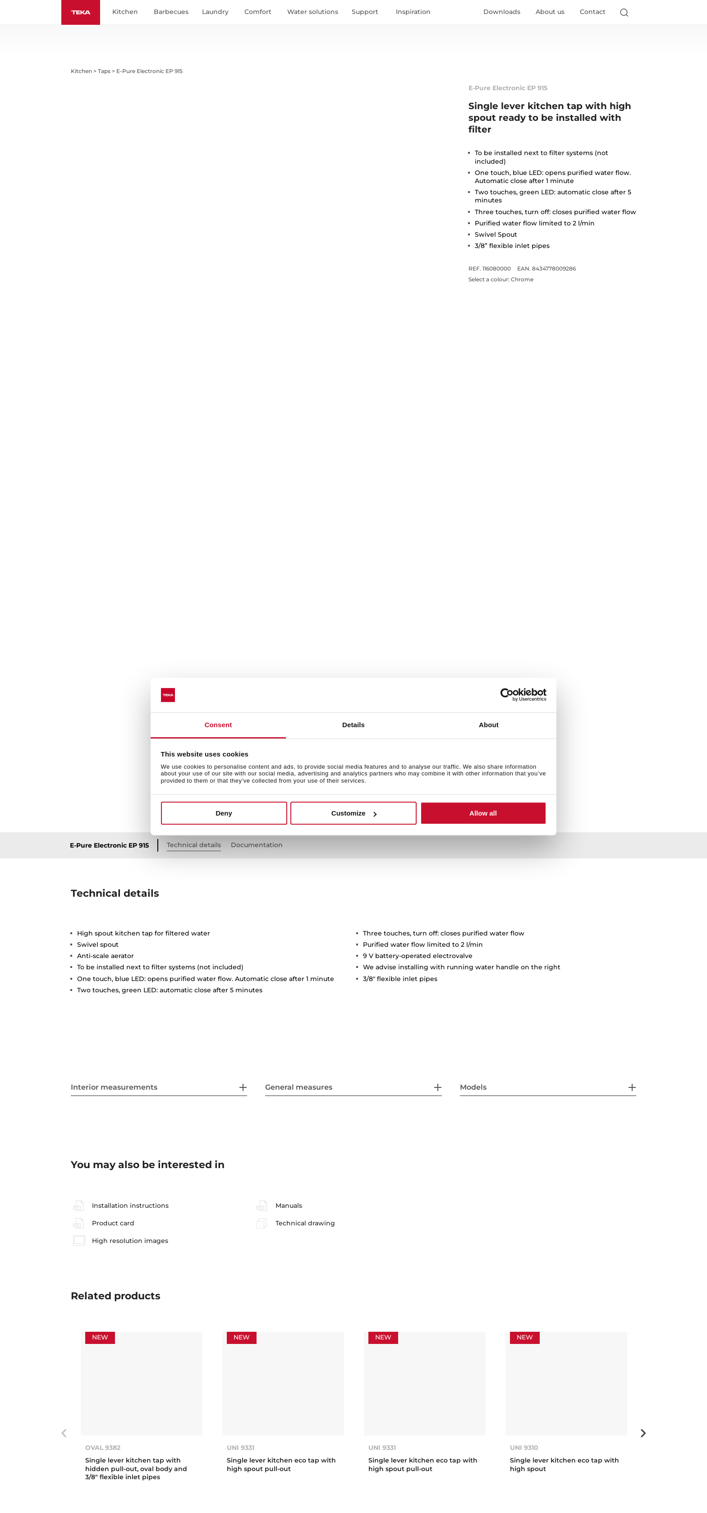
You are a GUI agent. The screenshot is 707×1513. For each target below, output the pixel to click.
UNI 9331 (240, 1448)
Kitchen (128, 12)
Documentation (260, 845)
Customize (353, 813)
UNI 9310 (524, 1448)
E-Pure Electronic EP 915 (112, 846)
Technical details (197, 845)
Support (368, 12)
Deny (224, 813)
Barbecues (174, 12)
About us (550, 12)
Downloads (501, 12)
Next (642, 1433)
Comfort (261, 12)
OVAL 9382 (102, 1448)
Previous (64, 1433)
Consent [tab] (218, 725)
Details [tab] (353, 725)
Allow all (483, 813)
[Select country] (642, 13)
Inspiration (416, 12)
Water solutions (315, 12)
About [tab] (489, 725)
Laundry (218, 12)
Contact (593, 12)
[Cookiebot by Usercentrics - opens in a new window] (507, 695)
